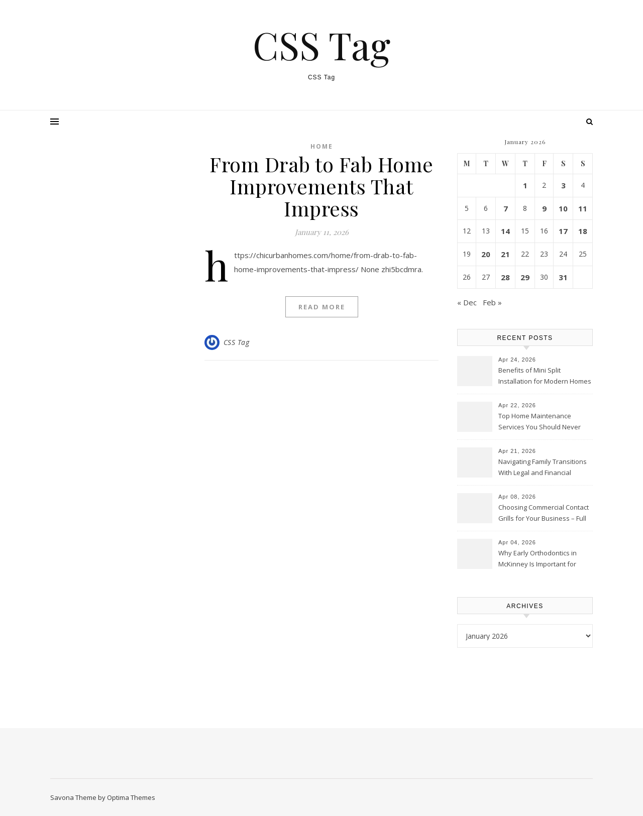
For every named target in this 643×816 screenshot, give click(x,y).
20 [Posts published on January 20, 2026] (485, 254)
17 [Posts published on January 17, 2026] (563, 231)
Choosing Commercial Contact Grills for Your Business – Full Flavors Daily (543, 514)
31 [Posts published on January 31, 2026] (563, 277)
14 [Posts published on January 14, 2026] (505, 231)
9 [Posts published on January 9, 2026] (544, 208)
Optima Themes (131, 797)
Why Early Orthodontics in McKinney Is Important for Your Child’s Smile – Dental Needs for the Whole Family (540, 559)
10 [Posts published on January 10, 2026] (563, 208)
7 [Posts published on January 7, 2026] (505, 208)
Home (321, 146)
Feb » (492, 302)
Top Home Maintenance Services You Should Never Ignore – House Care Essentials (539, 422)
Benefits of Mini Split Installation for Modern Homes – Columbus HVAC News (544, 377)
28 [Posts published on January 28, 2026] (505, 277)
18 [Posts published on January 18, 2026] (582, 231)
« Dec (467, 302)
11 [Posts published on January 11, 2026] (582, 208)
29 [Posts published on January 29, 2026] (524, 277)
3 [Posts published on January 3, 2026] (563, 185)
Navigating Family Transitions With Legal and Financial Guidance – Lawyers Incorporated (542, 468)
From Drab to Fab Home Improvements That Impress (321, 186)
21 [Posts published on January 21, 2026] (505, 254)
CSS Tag (321, 45)
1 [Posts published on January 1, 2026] (525, 185)
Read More (321, 306)
